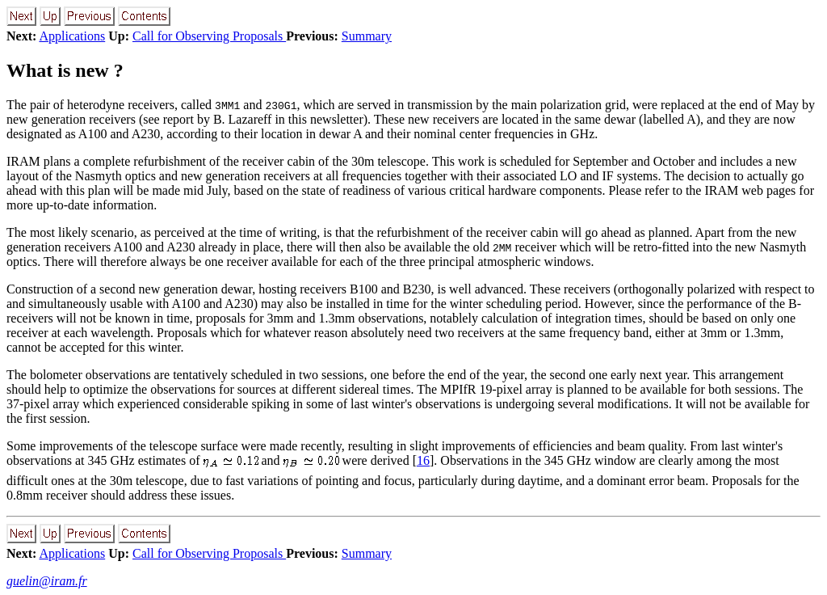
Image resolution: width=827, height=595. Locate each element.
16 (423, 460)
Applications (72, 36)
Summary (367, 36)
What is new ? (65, 70)
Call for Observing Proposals (209, 36)
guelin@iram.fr (46, 581)
